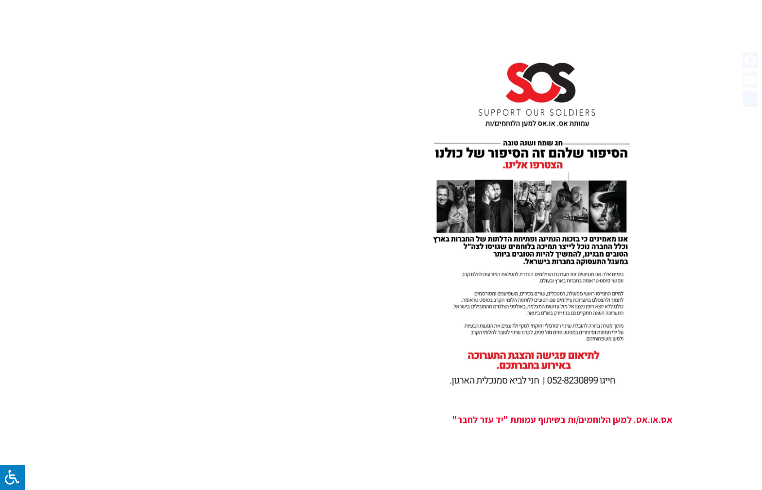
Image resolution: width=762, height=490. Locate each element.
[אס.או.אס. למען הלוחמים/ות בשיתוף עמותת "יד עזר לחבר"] (533, 223)
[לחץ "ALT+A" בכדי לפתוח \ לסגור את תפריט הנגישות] (12, 477)
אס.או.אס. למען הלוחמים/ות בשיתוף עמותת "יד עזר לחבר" (562, 419)
